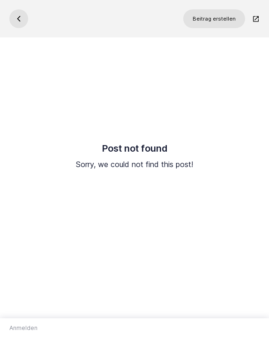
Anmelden (23, 327)
